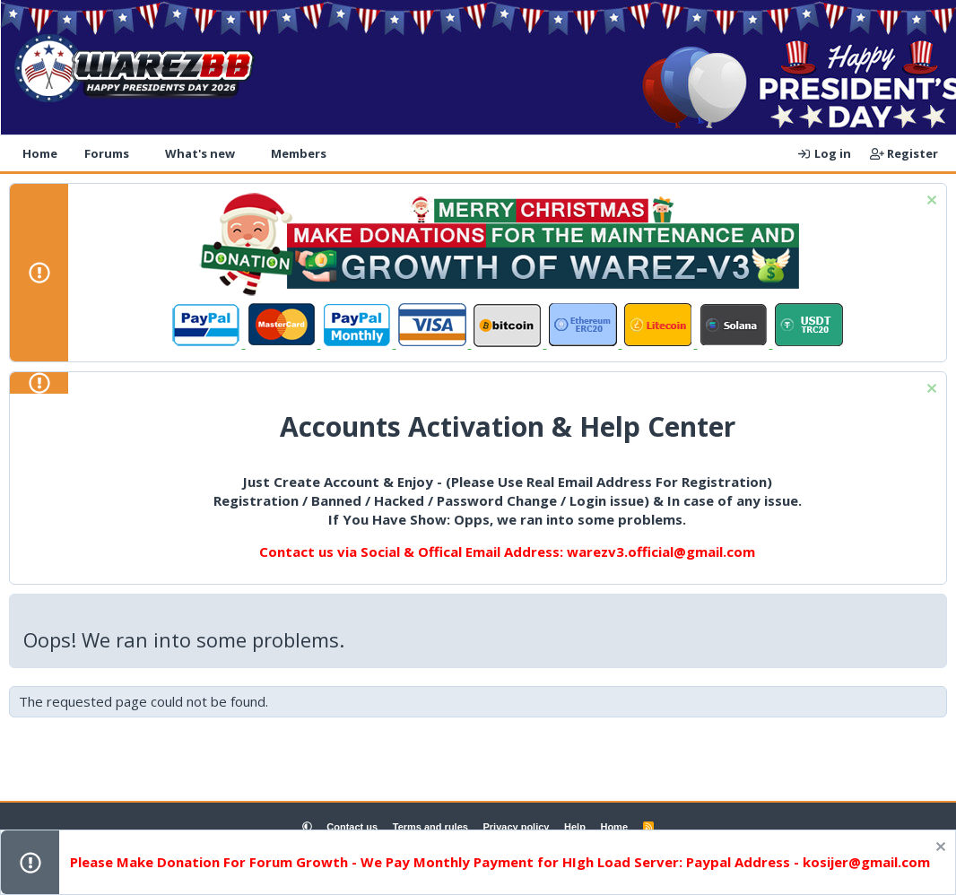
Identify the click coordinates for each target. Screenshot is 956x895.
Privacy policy (515, 826)
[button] (141, 153)
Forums (106, 153)
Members (298, 153)
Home (39, 153)
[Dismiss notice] (929, 202)
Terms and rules (430, 826)
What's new (200, 153)
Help (575, 826)
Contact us (352, 826)
